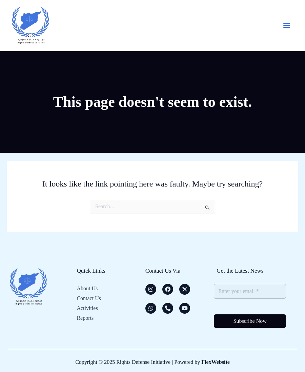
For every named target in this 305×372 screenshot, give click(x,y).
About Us (87, 288)
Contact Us (89, 298)
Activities (87, 307)
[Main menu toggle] (286, 25)
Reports (85, 317)
